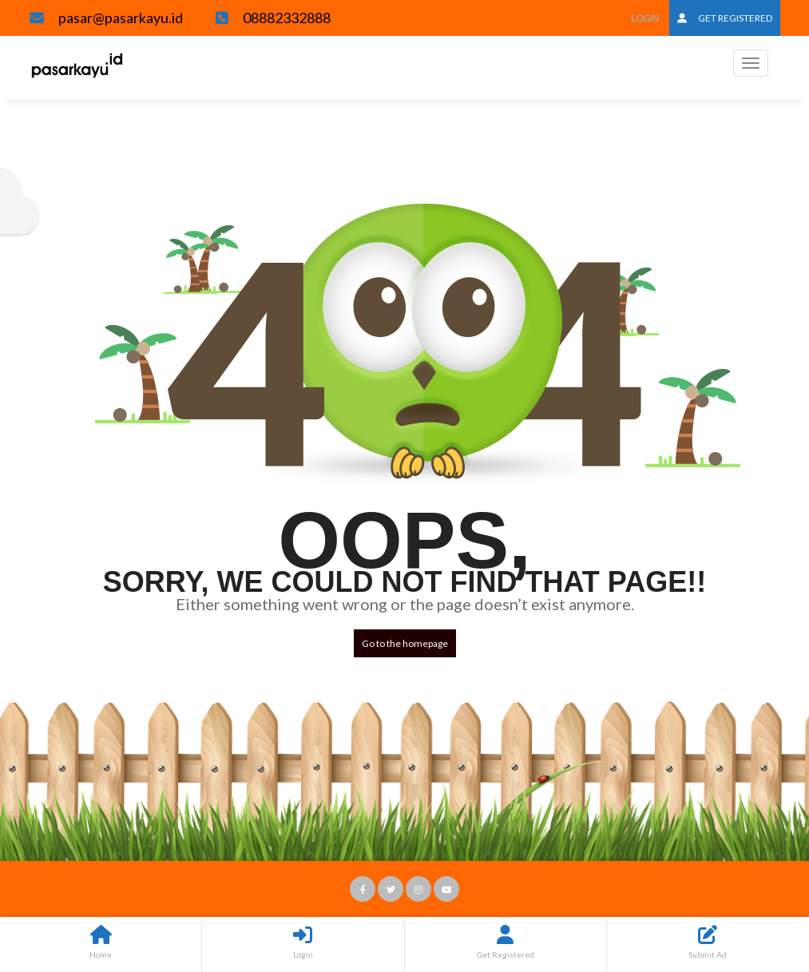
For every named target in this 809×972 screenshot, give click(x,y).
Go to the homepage (405, 643)
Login (645, 18)
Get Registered (724, 18)
